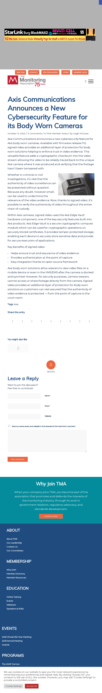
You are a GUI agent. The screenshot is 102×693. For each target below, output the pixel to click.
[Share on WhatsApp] (32, 321)
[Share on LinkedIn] (51, 321)
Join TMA (21, 72)
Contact (34, 72)
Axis (16, 304)
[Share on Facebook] (12, 321)
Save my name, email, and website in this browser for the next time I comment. (43, 426)
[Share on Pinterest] (41, 321)
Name (48, 395)
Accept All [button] (32, 686)
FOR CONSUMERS (50, 72)
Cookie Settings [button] (14, 686)
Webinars (11, 605)
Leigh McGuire (81, 133)
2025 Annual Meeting (12, 641)
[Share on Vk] (70, 321)
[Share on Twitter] (22, 321)
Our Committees (15, 550)
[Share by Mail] (89, 321)
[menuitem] (20, 72)
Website (48, 416)
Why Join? (11, 570)
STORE (66, 72)
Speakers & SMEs (15, 608)
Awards (5, 645)
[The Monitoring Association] (42, 81)
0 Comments (35, 133)
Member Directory (16, 573)
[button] (100, 2)
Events (10, 601)
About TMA (12, 539)
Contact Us (12, 547)
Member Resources (16, 577)
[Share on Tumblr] (60, 321)
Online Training (14, 597)
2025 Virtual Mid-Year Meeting (16, 637)
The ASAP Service (11, 664)
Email (47, 406)
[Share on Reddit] (80, 321)
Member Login (80, 72)
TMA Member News (57, 133)
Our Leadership (14, 543)
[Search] (85, 81)
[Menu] (90, 81)
